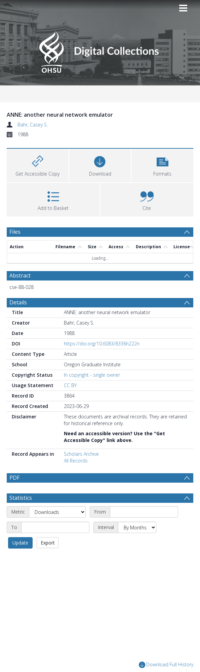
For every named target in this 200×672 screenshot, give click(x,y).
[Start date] (144, 528)
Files (15, 231)
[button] (162, 165)
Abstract (20, 275)
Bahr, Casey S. (32, 124)
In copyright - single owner (92, 375)
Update (20, 559)
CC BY (70, 385)
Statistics (20, 514)
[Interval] (137, 543)
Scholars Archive (81, 454)
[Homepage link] (100, 50)
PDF (14, 477)
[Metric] (57, 528)
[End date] (55, 543)
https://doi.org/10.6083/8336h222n (101, 343)
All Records (76, 460)
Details (18, 302)
